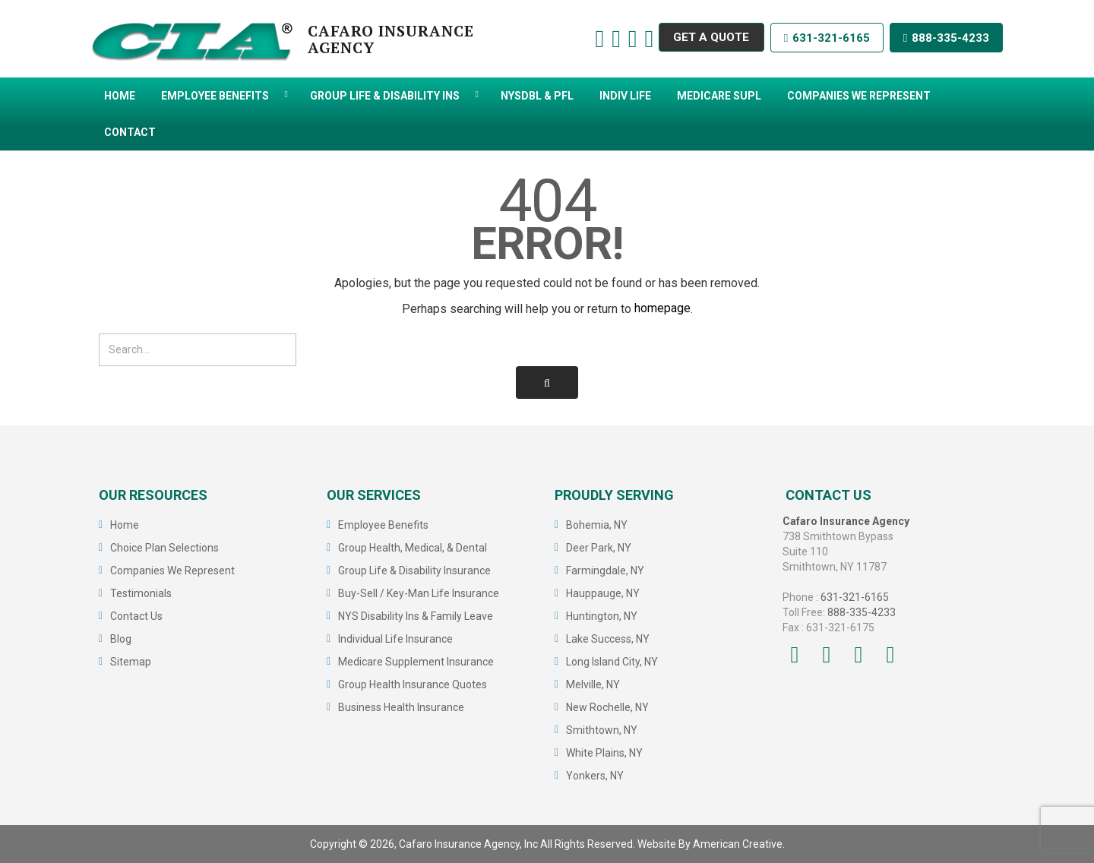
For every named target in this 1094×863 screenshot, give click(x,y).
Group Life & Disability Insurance (414, 570)
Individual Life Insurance (395, 639)
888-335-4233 (945, 38)
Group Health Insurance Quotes (412, 684)
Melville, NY (593, 684)
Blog (120, 639)
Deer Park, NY (598, 548)
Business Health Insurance (401, 707)
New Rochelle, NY (607, 707)
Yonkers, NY (595, 776)
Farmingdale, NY (605, 570)
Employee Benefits (383, 525)
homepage (662, 309)
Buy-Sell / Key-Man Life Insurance (418, 593)
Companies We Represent (172, 570)
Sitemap (130, 662)
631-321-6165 (823, 38)
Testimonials (141, 593)
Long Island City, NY (612, 662)
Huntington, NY (601, 616)
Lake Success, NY (608, 639)
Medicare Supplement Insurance (416, 662)
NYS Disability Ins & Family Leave (415, 616)
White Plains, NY (604, 753)
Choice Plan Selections (164, 548)
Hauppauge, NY (603, 593)
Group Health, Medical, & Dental (412, 548)
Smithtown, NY (601, 730)
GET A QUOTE (704, 38)
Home (124, 525)
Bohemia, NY (597, 525)
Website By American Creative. (711, 844)
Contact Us (136, 616)
